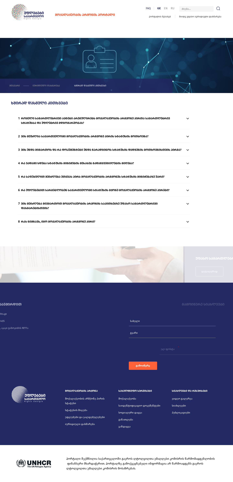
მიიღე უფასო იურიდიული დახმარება (205, 16)
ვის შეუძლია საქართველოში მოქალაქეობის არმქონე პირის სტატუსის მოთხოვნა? (85, 145)
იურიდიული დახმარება (30, 85)
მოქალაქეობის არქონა (37, 31)
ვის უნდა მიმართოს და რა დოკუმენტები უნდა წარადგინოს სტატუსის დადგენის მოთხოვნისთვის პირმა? (101, 159)
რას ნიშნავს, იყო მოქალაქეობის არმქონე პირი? (58, 231)
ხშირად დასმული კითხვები (79, 85)
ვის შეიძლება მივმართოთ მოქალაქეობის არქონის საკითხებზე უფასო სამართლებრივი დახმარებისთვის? (89, 215)
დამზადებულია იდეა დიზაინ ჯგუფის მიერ (194, 476)
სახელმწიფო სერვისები (80, 31)
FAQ (153, 8)
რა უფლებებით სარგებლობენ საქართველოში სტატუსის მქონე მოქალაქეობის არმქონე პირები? (95, 199)
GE (164, 8)
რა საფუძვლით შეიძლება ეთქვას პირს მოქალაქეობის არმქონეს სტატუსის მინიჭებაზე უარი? (93, 186)
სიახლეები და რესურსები (125, 31)
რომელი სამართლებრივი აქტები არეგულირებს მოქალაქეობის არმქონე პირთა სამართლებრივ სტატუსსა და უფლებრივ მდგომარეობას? (95, 130)
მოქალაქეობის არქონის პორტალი (80, 15)
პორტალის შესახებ (165, 16)
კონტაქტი (204, 32)
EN (170, 8)
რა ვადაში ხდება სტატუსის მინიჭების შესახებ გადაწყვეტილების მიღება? (77, 172)
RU (177, 8)
